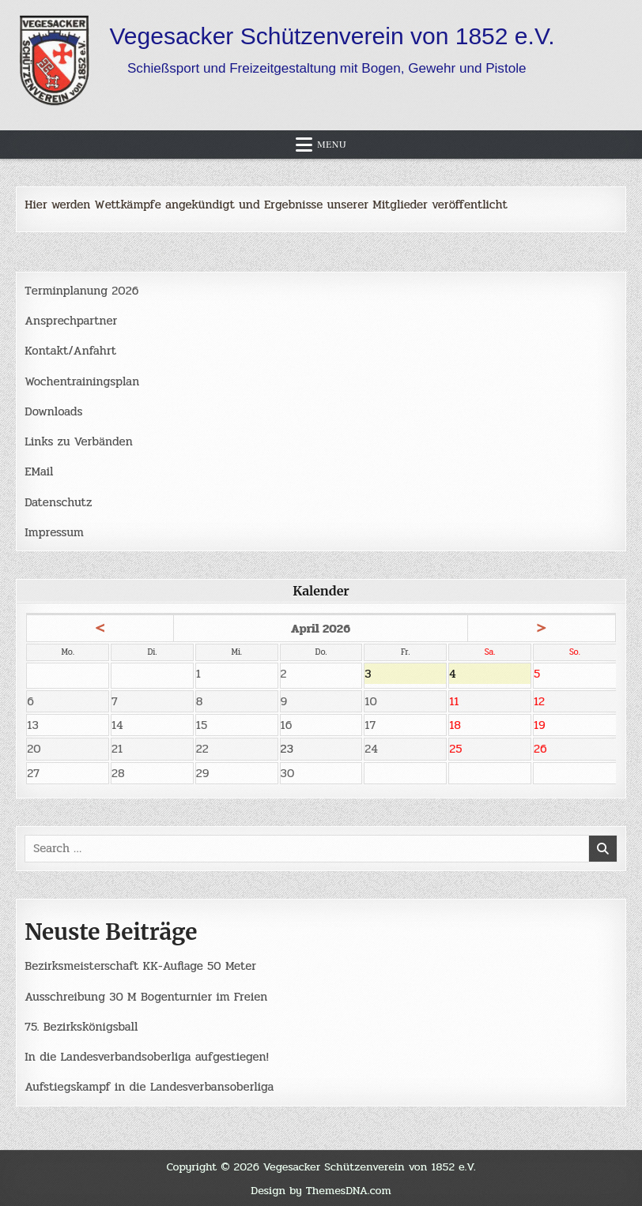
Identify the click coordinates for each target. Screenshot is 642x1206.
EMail (39, 471)
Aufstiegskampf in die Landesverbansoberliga (149, 1086)
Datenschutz (58, 502)
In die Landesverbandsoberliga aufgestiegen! (146, 1056)
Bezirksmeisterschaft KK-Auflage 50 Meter (140, 965)
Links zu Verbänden (78, 441)
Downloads (53, 411)
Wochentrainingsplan (82, 381)
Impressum (54, 532)
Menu (331, 144)
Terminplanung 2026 (81, 290)
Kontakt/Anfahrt (70, 350)
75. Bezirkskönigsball (81, 1026)
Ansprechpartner (71, 320)
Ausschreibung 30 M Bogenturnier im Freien (146, 996)
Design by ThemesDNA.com (321, 1190)
